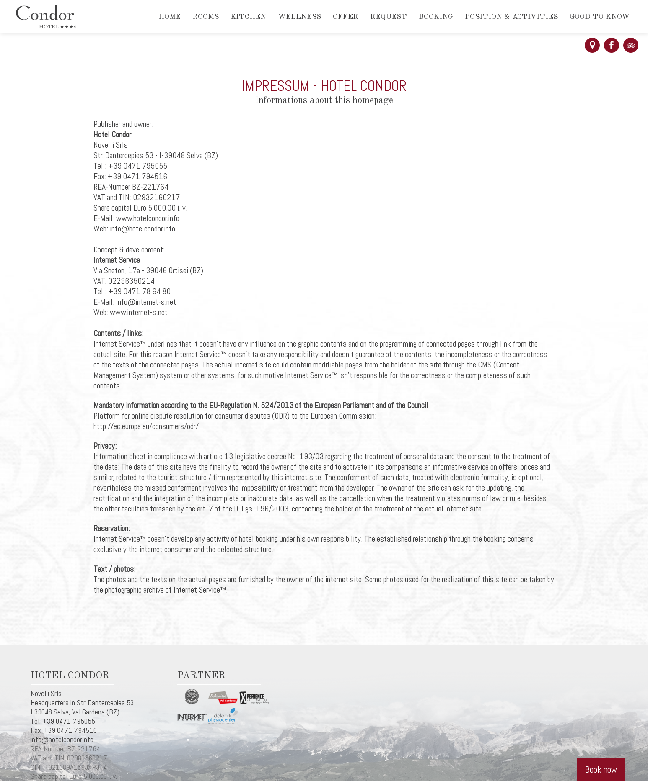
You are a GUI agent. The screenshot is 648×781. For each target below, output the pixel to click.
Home (169, 17)
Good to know (600, 17)
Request (388, 17)
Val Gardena (88, 712)
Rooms (205, 17)
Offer (345, 17)
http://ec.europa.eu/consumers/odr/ (146, 426)
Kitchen (248, 17)
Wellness (299, 17)
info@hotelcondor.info (62, 739)
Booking (436, 17)
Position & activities (511, 17)
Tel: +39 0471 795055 (63, 721)
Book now (601, 769)
